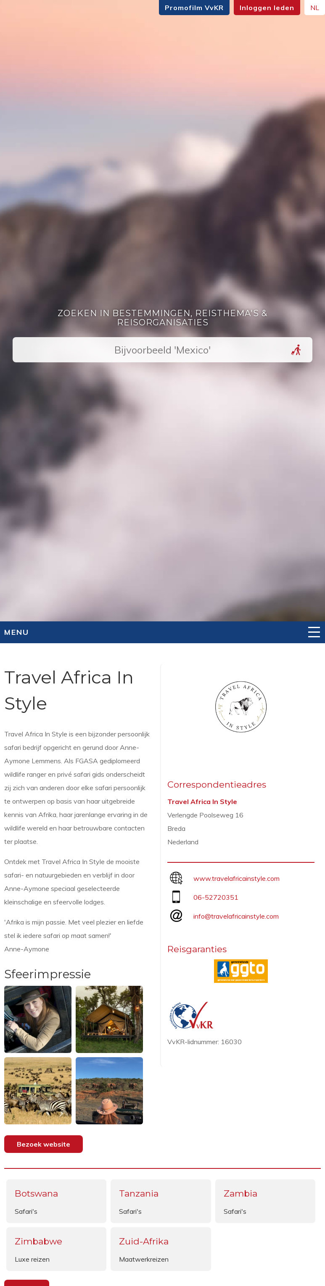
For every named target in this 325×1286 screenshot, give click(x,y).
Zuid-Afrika (144, 1241)
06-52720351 (215, 897)
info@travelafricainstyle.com (236, 916)
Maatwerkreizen (144, 1259)
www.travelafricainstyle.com (236, 878)
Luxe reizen (32, 1259)
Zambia (240, 1193)
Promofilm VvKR (194, 7)
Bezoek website (43, 1144)
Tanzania (139, 1193)
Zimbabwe (38, 1241)
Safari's (26, 1211)
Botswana (36, 1193)
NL (314, 7)
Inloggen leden (267, 7)
